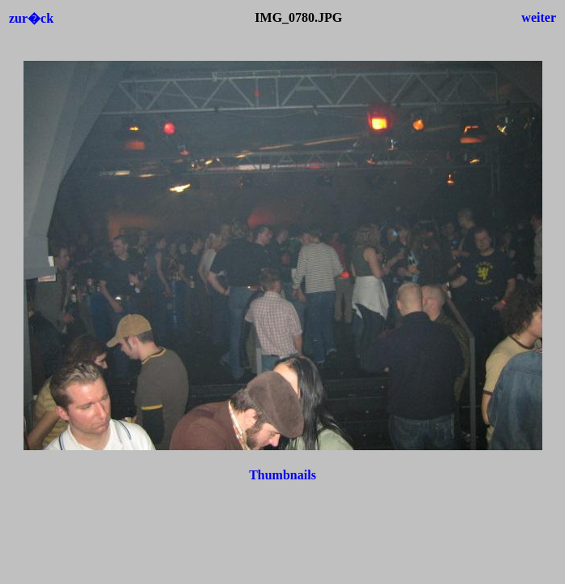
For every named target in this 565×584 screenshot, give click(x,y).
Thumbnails (282, 475)
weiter (538, 17)
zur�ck (31, 18)
